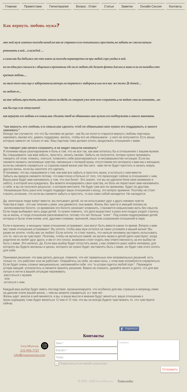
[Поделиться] (129, 329)
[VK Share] (109, 328)
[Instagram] (44, 345)
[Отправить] (170, 369)
